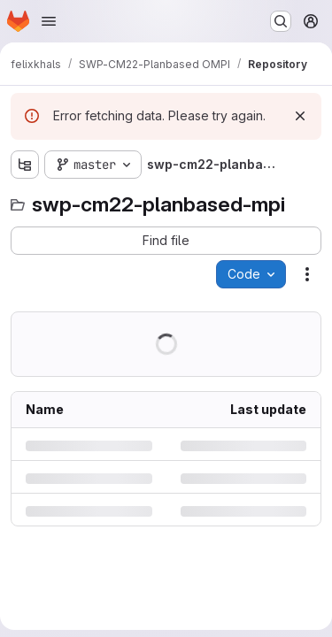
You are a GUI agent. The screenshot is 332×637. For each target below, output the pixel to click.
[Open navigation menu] (49, 21)
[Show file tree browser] (25, 164)
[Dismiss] (300, 116)
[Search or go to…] (280, 21)
